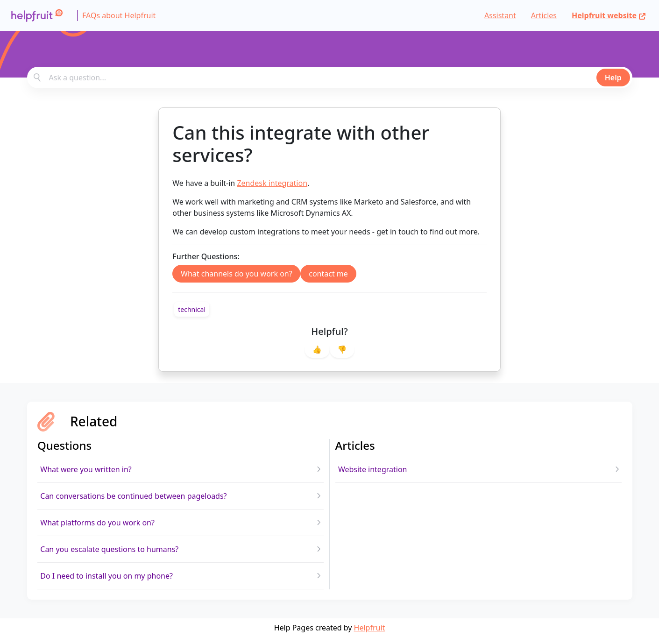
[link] (191, 309)
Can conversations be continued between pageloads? (133, 496)
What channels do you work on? (236, 274)
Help (613, 77)
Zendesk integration (272, 183)
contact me (328, 274)
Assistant (500, 15)
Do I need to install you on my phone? (106, 576)
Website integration (372, 469)
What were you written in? (86, 469)
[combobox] (329, 77)
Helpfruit (369, 628)
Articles (544, 15)
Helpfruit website (609, 15)
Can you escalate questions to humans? (109, 549)
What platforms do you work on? (97, 522)
